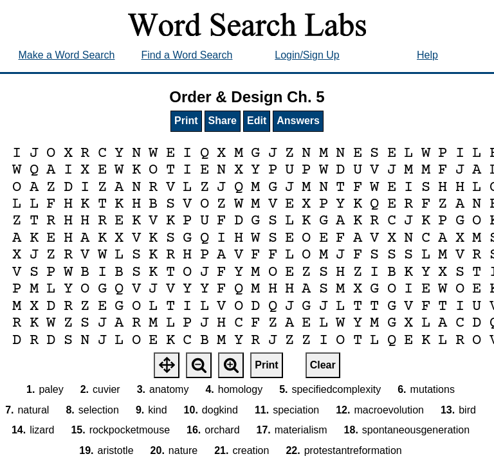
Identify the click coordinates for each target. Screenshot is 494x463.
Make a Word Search (67, 55)
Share (222, 120)
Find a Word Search (187, 55)
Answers (298, 120)
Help (427, 55)
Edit (256, 120)
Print (185, 120)
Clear (323, 364)
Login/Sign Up (307, 55)
